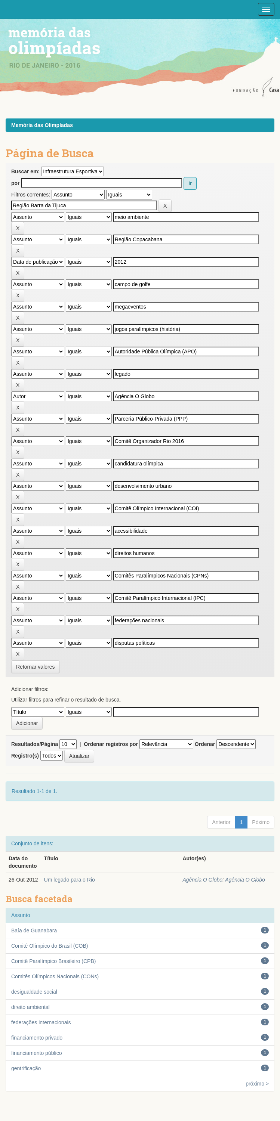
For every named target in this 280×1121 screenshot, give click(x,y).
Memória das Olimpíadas (42, 125)
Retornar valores (35, 667)
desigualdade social (34, 992)
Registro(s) (25, 756)
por (15, 183)
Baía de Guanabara (34, 930)
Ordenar (205, 744)
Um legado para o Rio (69, 880)
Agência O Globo (202, 880)
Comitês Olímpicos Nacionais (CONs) (55, 976)
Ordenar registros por (111, 744)
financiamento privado (36, 1038)
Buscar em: (25, 171)
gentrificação (26, 1068)
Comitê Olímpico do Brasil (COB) (49, 946)
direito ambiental (30, 1007)
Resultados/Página (34, 744)
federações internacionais (41, 1022)
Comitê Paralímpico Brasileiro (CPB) (53, 961)
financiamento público (36, 1053)
